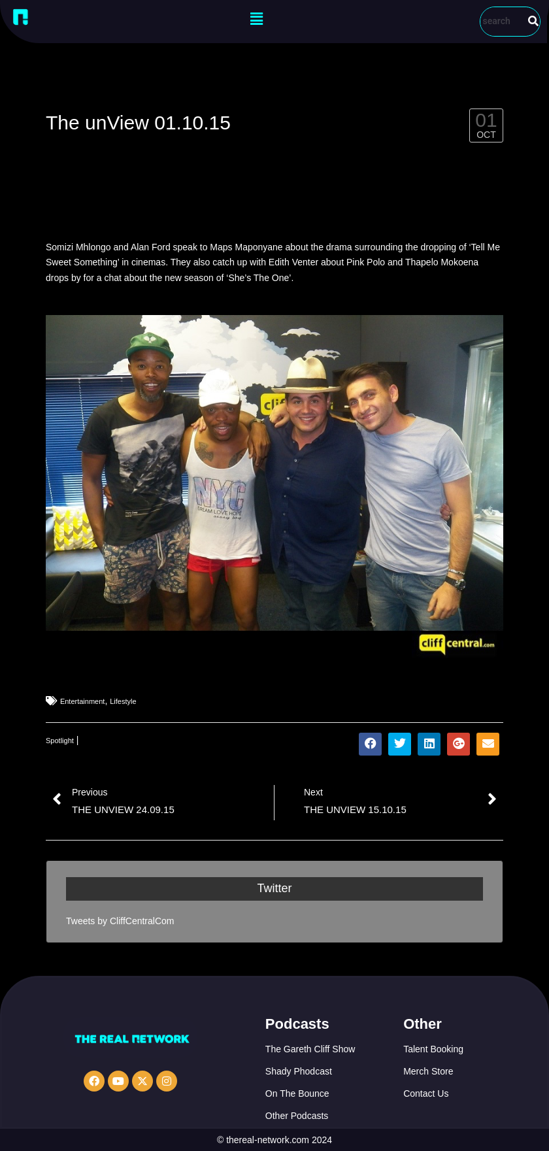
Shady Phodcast (298, 1071)
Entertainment (82, 701)
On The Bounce (297, 1093)
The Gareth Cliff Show (310, 1049)
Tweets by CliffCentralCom (120, 921)
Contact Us (425, 1093)
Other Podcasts (297, 1115)
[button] (257, 19)
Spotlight (60, 740)
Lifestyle (123, 701)
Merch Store (428, 1071)
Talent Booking (433, 1049)
